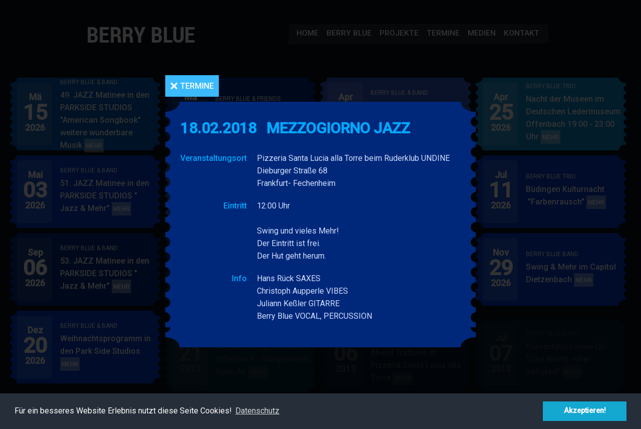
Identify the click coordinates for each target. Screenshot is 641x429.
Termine (197, 86)
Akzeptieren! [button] (585, 410)
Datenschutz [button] (257, 410)
